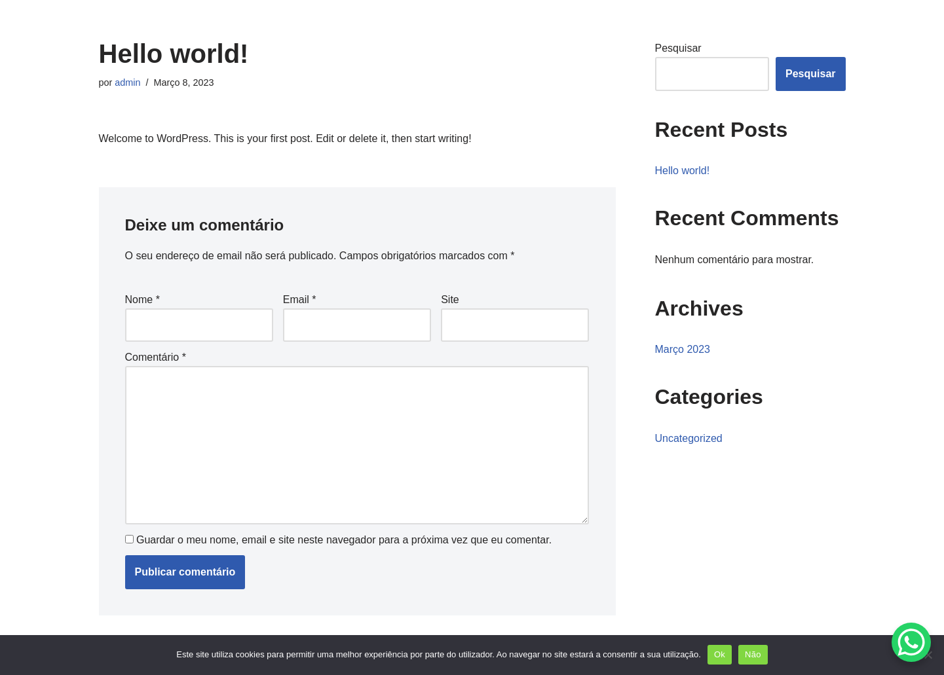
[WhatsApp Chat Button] (911, 642)
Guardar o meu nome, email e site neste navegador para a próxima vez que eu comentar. (344, 539)
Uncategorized (689, 438)
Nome (142, 299)
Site (450, 299)
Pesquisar (678, 48)
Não (753, 654)
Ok (719, 654)
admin (127, 82)
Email (299, 299)
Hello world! (682, 170)
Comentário (155, 357)
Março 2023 (683, 349)
